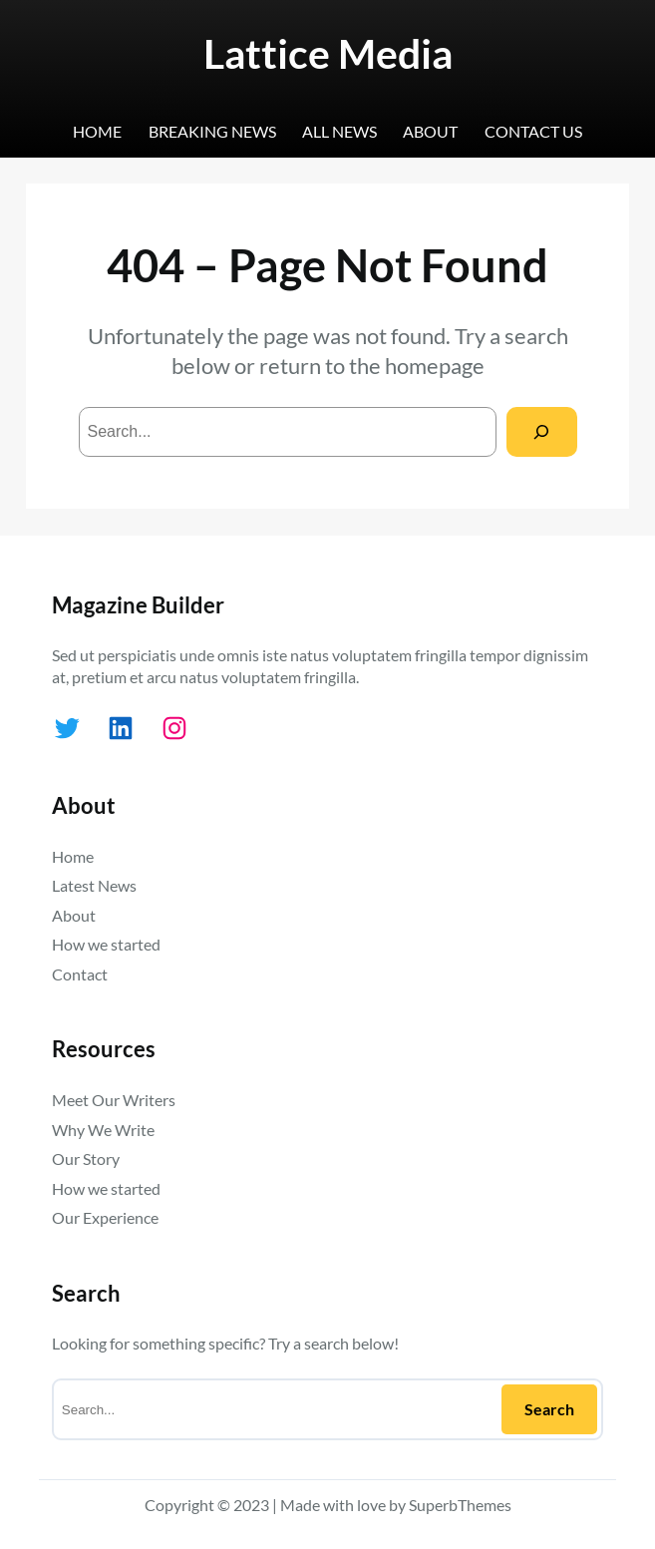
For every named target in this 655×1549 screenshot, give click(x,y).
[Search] (541, 431)
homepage (435, 366)
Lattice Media (328, 53)
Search (549, 1408)
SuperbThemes (460, 1504)
